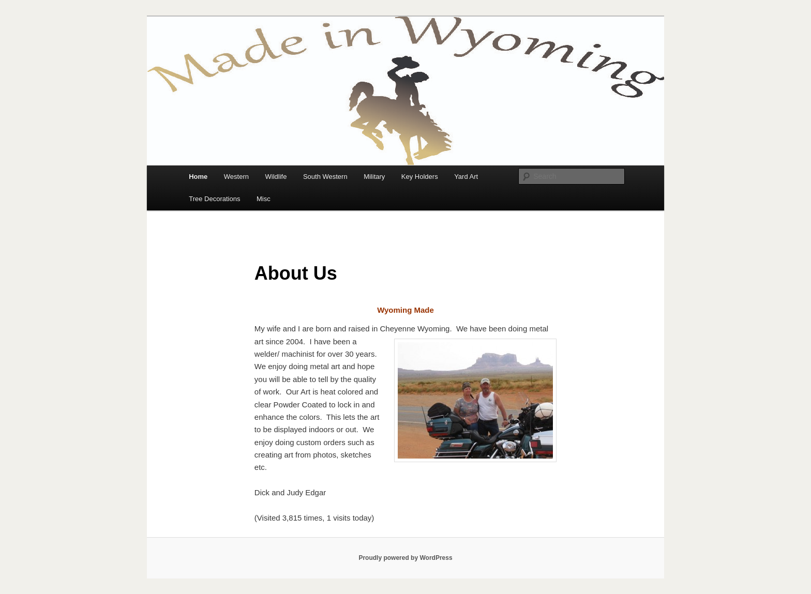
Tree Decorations (214, 199)
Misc (264, 199)
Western (236, 176)
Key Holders (419, 176)
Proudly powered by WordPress (405, 557)
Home (198, 176)
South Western (325, 176)
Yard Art (466, 176)
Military (374, 176)
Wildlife (276, 176)
